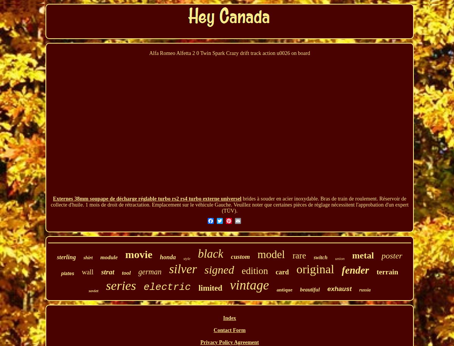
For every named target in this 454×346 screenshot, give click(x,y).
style (186, 259)
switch (321, 257)
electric (167, 287)
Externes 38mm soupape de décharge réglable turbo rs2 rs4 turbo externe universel (147, 199)
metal (363, 255)
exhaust (339, 289)
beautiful (310, 290)
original (315, 269)
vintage (249, 285)
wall (88, 272)
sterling (66, 257)
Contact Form (230, 330)
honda (168, 257)
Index (229, 318)
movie (139, 254)
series (121, 286)
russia (365, 290)
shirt (88, 257)
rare (299, 255)
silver (183, 269)
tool (126, 273)
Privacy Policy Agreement (229, 342)
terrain (387, 272)
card (282, 272)
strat (107, 272)
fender (355, 270)
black (210, 253)
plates (67, 273)
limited (210, 288)
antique (285, 290)
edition (255, 271)
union (339, 258)
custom (240, 256)
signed (219, 269)
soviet (94, 290)
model (271, 254)
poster (392, 255)
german (149, 272)
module (109, 257)
